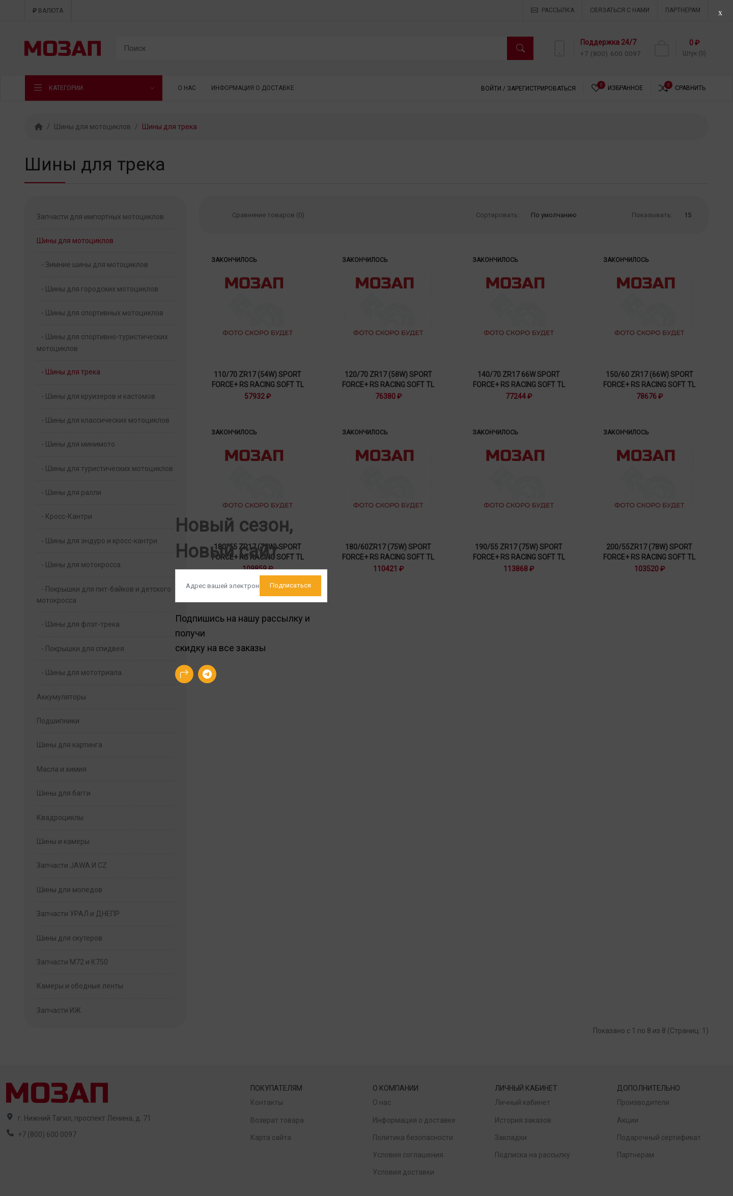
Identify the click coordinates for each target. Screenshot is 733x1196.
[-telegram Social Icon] (207, 674)
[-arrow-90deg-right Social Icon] (184, 674)
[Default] (251, 586)
